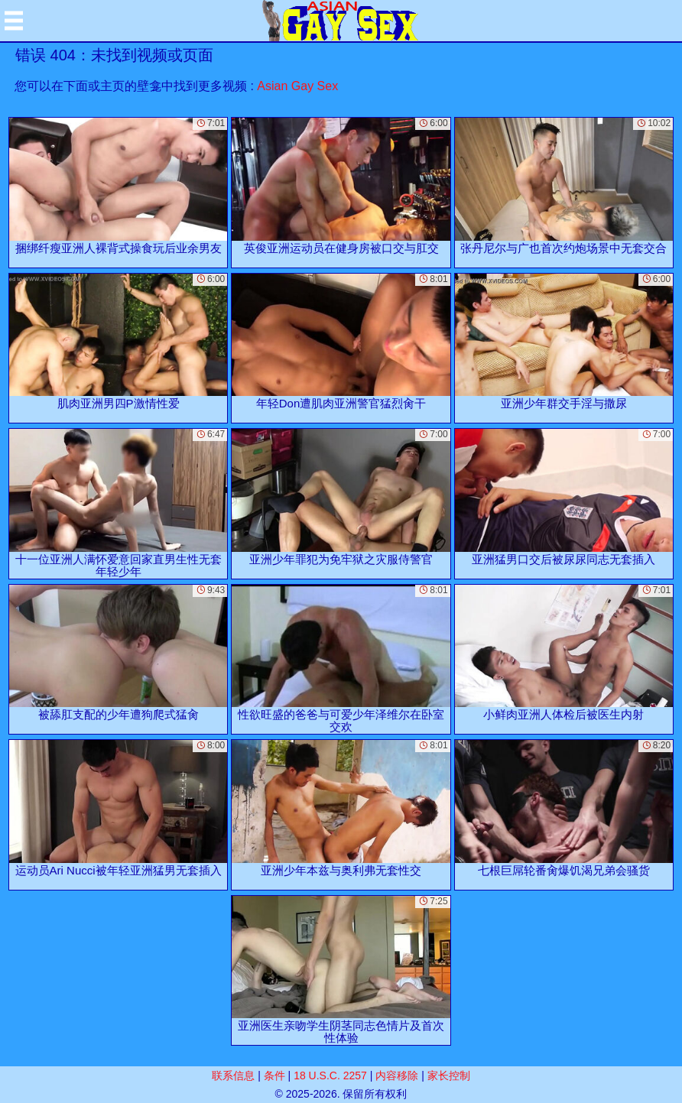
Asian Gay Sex (297, 85)
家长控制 (448, 1075)
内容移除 (396, 1075)
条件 (274, 1075)
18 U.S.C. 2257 (330, 1075)
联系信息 (233, 1075)
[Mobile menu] (14, 20)
